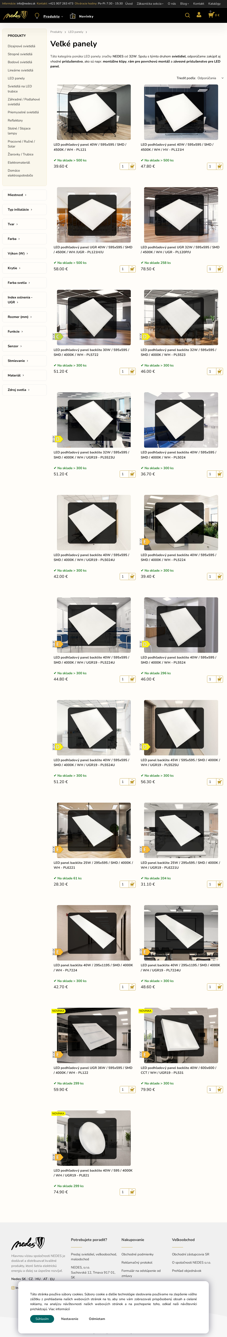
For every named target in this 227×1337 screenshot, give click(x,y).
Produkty (51, 16)
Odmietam (97, 1319)
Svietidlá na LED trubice (20, 88)
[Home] (14, 15)
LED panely (16, 78)
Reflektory (15, 120)
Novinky (86, 16)
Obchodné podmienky (137, 1254)
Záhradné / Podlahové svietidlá (24, 101)
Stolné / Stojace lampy (19, 130)
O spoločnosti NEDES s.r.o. (191, 1262)
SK (24, 1279)
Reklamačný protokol (136, 1262)
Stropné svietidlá (20, 54)
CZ (31, 1279)
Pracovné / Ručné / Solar (21, 144)
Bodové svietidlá (20, 62)
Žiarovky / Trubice (20, 154)
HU (38, 1279)
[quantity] (124, 166)
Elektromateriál (19, 162)
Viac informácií (59, 1309)
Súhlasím (42, 1319)
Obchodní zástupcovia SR (190, 1254)
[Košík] (213, 15)
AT (45, 1279)
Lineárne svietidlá (20, 70)
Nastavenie (69, 1319)
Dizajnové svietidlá (21, 46)
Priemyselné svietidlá (23, 112)
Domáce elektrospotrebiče (20, 173)
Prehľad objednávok (186, 1270)
